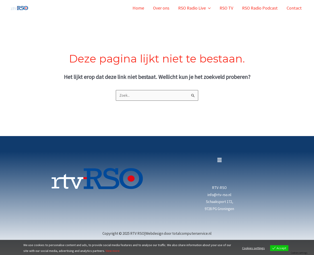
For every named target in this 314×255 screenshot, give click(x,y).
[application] (208, 8)
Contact (294, 8)
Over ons (161, 8)
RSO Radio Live (194, 8)
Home (138, 8)
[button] (219, 160)
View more (113, 251)
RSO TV (226, 8)
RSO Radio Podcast (260, 8)
